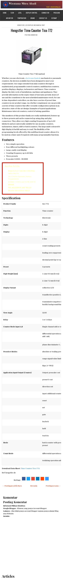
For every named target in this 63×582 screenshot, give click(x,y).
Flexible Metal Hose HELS (18, 190)
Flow (12, 12)
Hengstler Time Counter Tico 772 (31, 30)
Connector (45, 12)
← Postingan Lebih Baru (12, 486)
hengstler (20, 25)
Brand (32, 18)
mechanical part (39, 25)
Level (20, 12)
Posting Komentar (31, 35)
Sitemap (54, 18)
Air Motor (9, 18)
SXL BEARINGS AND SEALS (19, 187)
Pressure (56, 12)
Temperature (21, 18)
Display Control (31, 12)
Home (4, 12)
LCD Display (29, 25)
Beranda (33, 486)
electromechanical (32, 78)
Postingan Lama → (53, 486)
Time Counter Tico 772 (30, 468)
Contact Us (43, 18)
